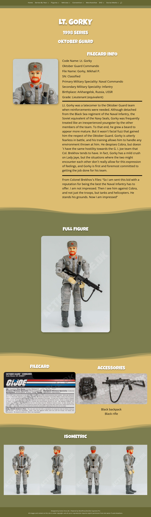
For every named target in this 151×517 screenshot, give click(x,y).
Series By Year (41, 3)
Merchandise (91, 3)
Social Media (111, 3)
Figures (54, 3)
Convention (77, 3)
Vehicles (64, 3)
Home (30, 3)
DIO (100, 3)
